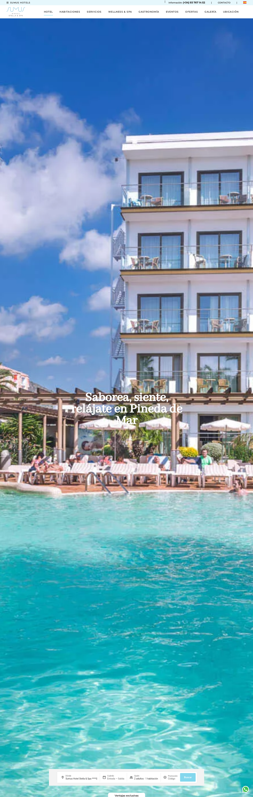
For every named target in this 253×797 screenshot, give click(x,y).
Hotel (48, 11)
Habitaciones (69, 11)
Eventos (172, 11)
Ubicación (231, 11)
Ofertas (191, 11)
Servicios (94, 11)
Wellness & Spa (120, 11)
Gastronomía (149, 11)
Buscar (188, 777)
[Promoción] (173, 778)
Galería (210, 11)
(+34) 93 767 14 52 (194, 2)
